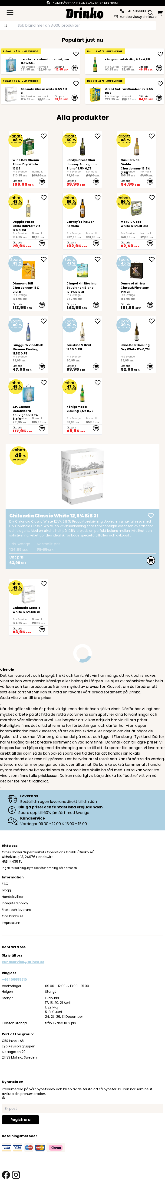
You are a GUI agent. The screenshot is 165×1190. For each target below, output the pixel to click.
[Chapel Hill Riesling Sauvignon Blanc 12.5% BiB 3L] (82, 282)
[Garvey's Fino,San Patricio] (82, 221)
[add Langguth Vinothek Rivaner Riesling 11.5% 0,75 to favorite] (44, 321)
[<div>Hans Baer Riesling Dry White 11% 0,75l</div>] (136, 344)
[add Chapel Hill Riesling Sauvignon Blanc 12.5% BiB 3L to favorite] (98, 259)
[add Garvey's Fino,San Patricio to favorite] (98, 198)
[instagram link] (16, 1175)
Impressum (11, 922)
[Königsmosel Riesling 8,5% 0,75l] (95, 65)
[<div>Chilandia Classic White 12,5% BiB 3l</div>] (11, 94)
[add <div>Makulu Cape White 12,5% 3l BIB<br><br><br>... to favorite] (152, 198)
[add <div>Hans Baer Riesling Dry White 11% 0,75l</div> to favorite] (152, 321)
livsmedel (42, 770)
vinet (115, 708)
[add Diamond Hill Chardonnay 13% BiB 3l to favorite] (44, 259)
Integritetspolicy (15, 903)
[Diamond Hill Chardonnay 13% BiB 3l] (28, 282)
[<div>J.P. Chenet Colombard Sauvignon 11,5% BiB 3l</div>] (11, 65)
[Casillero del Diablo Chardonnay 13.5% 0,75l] (136, 159)
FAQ (5, 883)
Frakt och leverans (17, 909)
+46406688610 (14, 979)
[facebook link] (6, 1175)
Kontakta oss (14, 947)
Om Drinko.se (12, 916)
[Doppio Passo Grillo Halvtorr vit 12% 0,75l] (28, 221)
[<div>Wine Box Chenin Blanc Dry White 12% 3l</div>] (28, 159)
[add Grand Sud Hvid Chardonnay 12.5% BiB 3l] (160, 83)
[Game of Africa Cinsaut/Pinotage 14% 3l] (136, 282)
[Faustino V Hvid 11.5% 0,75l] (82, 344)
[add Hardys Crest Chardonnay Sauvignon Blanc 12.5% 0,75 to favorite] (98, 136)
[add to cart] (74, 67)
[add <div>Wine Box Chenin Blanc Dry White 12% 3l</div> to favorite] (44, 136)
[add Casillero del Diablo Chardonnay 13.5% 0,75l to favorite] (152, 136)
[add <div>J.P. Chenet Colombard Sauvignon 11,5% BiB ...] (76, 54)
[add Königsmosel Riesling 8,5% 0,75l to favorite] (98, 383)
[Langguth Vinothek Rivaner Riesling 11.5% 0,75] (28, 344)
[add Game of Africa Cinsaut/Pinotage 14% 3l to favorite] (152, 259)
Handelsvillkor (12, 896)
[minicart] (160, 13)
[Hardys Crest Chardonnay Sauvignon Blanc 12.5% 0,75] (82, 159)
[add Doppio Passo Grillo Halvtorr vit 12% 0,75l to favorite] (44, 198)
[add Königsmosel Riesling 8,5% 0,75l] (160, 54)
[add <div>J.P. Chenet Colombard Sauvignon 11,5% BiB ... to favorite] (44, 383)
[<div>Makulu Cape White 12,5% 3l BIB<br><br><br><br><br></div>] (136, 221)
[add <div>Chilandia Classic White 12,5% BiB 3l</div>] (76, 83)
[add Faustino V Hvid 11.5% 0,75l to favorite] (98, 321)
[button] (3, 1097)
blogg (6, 890)
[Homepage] (84, 12)
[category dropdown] (10, 12)
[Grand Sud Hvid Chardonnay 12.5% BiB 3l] (95, 94)
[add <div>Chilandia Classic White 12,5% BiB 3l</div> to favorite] (44, 584)
